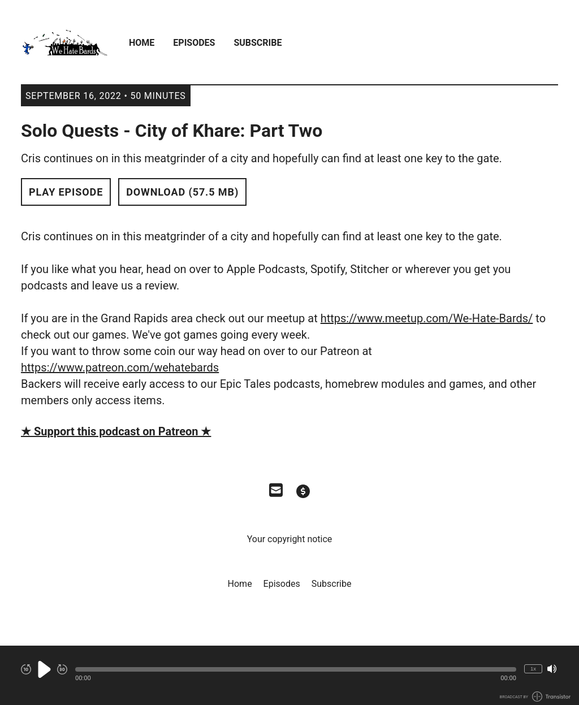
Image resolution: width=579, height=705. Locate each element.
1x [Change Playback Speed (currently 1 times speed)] (533, 668)
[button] (295, 669)
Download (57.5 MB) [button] (182, 192)
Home (141, 42)
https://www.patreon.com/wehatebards (120, 367)
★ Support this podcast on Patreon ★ (116, 431)
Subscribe (258, 42)
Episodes (194, 42)
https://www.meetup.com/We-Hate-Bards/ (427, 318)
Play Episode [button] (66, 192)
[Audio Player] (289, 675)
